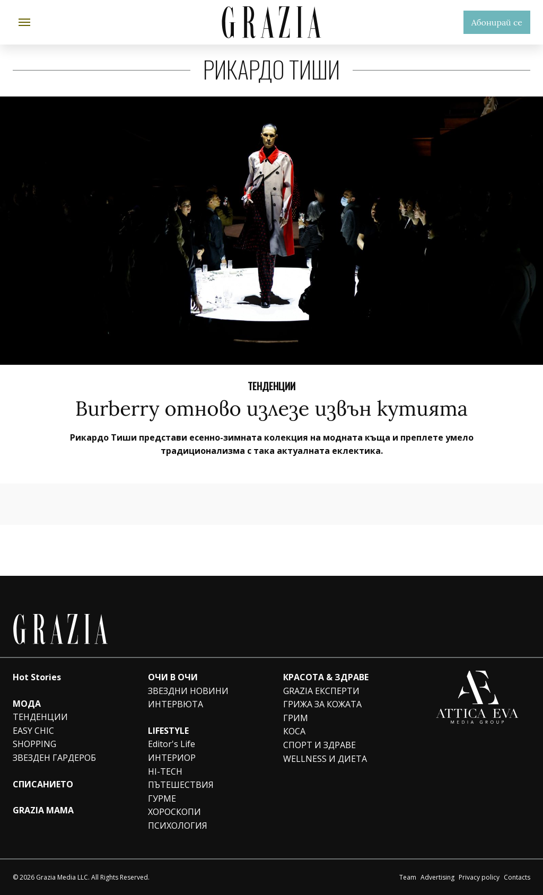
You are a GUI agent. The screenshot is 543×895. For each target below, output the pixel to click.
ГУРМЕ (162, 798)
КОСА (294, 731)
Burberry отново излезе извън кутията (271, 408)
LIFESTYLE (168, 730)
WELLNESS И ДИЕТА (325, 759)
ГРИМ (295, 718)
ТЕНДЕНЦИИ (40, 717)
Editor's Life (171, 744)
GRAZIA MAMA (43, 810)
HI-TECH (165, 771)
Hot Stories (37, 677)
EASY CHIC (33, 730)
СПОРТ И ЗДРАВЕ (319, 745)
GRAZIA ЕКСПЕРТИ (321, 691)
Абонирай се (496, 22)
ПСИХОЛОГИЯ (177, 825)
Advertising (437, 877)
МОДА (27, 703)
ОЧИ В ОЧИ (173, 677)
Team (407, 877)
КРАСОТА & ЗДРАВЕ (326, 677)
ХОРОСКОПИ (174, 812)
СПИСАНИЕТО (43, 784)
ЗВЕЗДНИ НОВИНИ (188, 691)
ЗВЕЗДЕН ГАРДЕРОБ (54, 758)
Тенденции (271, 385)
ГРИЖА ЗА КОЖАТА (322, 704)
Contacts (517, 877)
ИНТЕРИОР (172, 758)
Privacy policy (479, 877)
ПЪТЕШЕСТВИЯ (181, 785)
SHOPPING (34, 744)
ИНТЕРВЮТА (175, 704)
